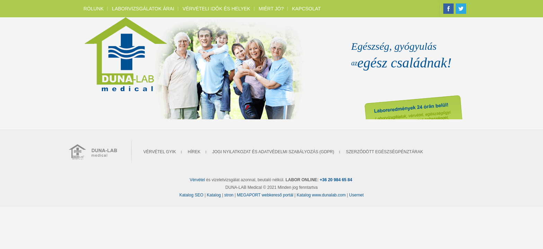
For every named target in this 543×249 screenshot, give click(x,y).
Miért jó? (271, 8)
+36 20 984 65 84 (336, 179)
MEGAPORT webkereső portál (265, 195)
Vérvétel (197, 179)
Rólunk (93, 8)
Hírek (194, 151)
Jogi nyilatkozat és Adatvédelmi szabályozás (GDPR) (273, 151)
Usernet (356, 195)
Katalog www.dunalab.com (321, 195)
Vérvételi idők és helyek (216, 8)
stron (229, 195)
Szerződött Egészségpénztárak (384, 151)
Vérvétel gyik (159, 151)
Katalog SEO (191, 195)
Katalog (214, 195)
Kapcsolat (306, 8)
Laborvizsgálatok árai (143, 8)
